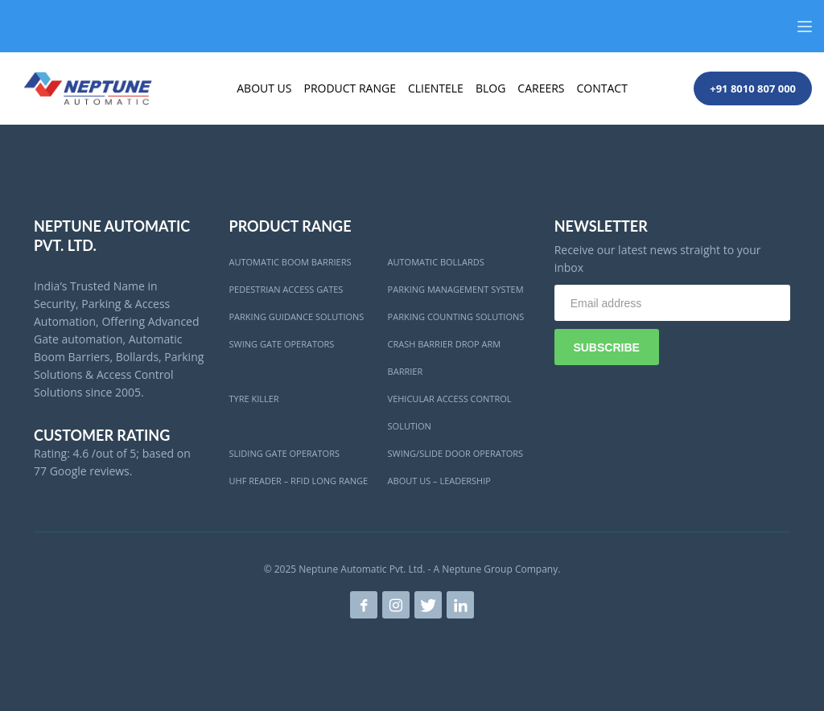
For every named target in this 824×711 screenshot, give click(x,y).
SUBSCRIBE (606, 347)
